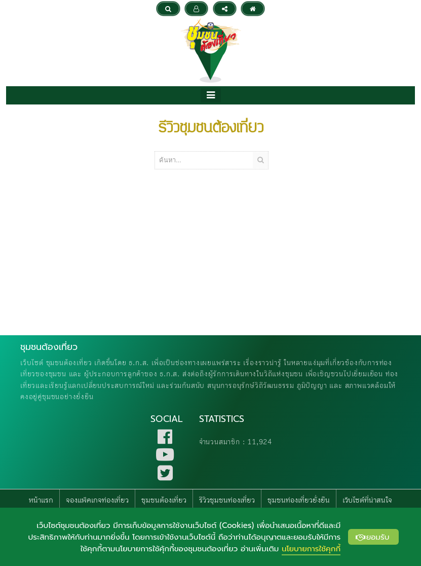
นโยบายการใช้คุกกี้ (311, 548)
